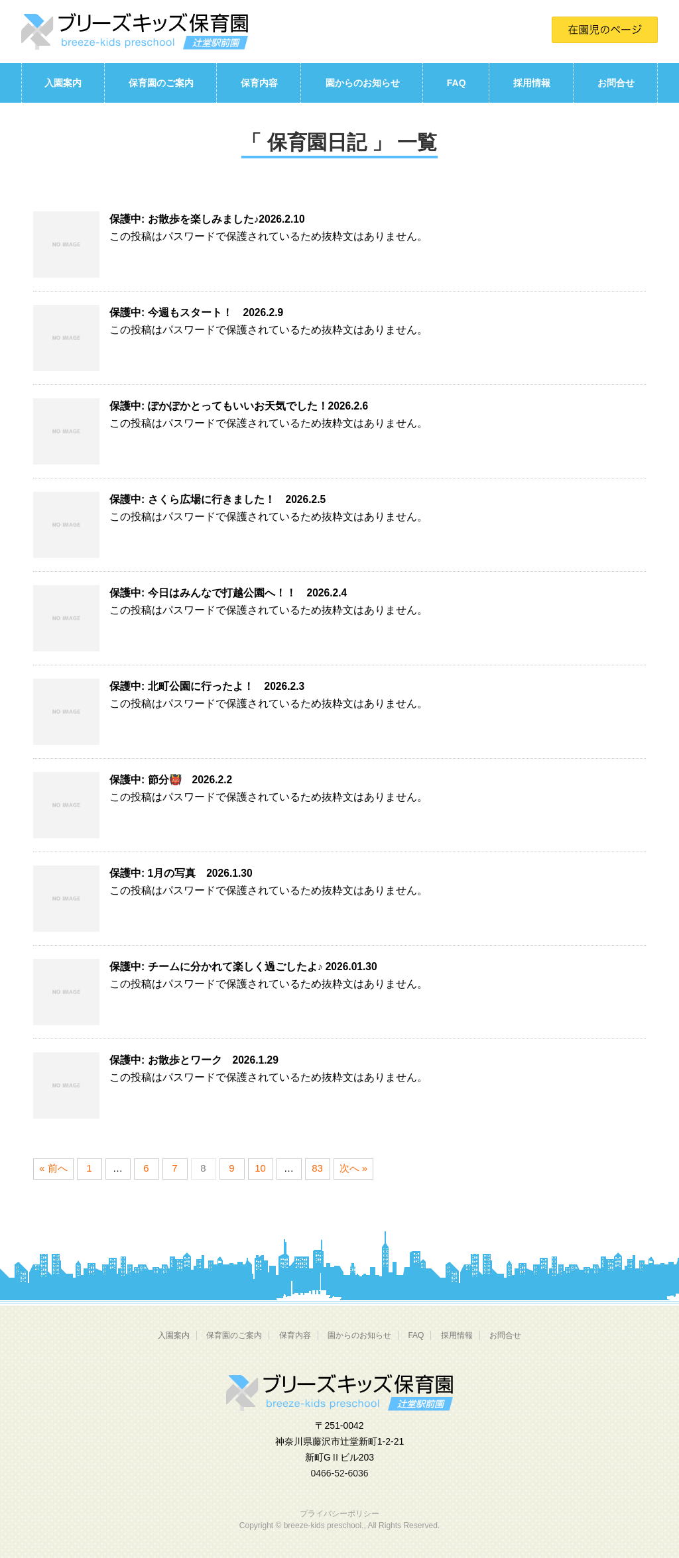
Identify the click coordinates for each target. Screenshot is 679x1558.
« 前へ (53, 1168)
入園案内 (63, 83)
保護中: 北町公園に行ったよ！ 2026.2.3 (206, 686)
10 (260, 1168)
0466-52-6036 (339, 1473)
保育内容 (259, 83)
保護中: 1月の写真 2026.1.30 (181, 873)
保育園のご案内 (161, 83)
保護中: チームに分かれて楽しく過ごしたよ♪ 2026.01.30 (243, 966)
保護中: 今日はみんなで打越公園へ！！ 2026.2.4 (228, 592)
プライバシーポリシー (339, 1513)
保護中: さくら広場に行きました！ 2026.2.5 (217, 499)
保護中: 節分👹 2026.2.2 (170, 779)
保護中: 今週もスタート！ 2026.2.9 (196, 312)
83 (317, 1168)
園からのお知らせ (363, 83)
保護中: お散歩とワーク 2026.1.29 (193, 1060)
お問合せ (616, 83)
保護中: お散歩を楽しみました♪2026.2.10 (207, 219)
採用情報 (531, 83)
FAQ (456, 83)
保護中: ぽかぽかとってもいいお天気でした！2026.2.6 (238, 406)
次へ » (354, 1168)
